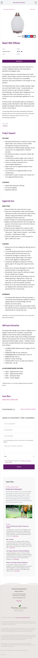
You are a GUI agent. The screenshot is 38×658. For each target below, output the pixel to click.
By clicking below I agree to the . (18, 461)
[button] (8, 511)
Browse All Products (9, 9)
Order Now (19, 61)
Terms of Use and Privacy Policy (23, 617)
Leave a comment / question (28, 409)
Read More (15, 536)
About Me (19, 600)
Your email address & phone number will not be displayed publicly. (18, 441)
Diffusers (5, 126)
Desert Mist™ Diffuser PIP (10, 399)
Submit (19, 467)
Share (32, 9)
